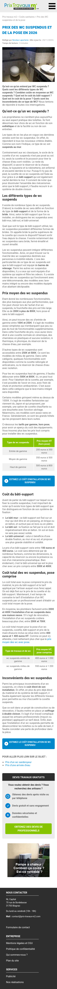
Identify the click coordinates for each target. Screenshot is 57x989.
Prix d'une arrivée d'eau (17, 765)
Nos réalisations (15, 982)
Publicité (11, 976)
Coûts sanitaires (27, 17)
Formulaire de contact (18, 927)
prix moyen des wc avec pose (26, 640)
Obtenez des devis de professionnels (28, 829)
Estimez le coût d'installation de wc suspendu (30, 481)
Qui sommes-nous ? (17, 955)
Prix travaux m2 (9, 17)
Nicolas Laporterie (20, 40)
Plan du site (12, 961)
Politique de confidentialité (20, 949)
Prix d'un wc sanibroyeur (18, 762)
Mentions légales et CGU (19, 943)
